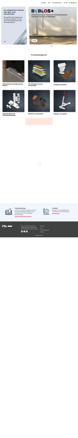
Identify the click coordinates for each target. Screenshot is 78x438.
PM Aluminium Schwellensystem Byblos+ (13, 85)
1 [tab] (51, 46)
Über (49, 3)
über (5, 41)
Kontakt (66, 3)
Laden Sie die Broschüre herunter (23, 138)
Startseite (43, 3)
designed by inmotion (39, 157)
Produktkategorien (57, 3)
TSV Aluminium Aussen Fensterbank (35, 85)
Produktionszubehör (60, 85)
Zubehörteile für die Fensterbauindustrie (9, 114)
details (34, 41)
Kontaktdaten (55, 135)
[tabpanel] (52, 26)
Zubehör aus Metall (60, 114)
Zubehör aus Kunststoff (35, 114)
